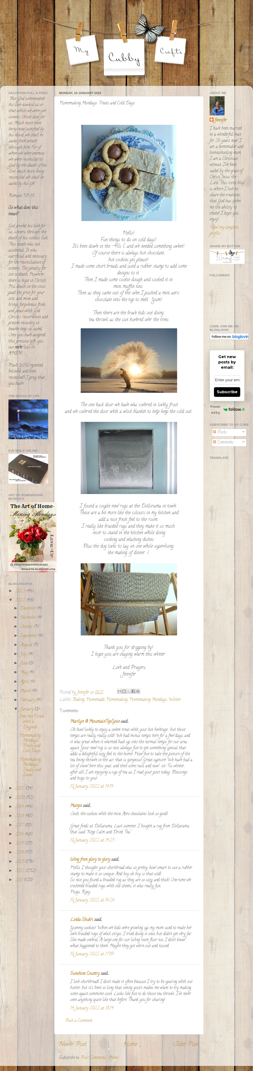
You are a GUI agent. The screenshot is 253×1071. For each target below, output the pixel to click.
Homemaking (116, 700)
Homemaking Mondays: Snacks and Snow (30, 767)
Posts (220, 432)
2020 (20, 798)
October (27, 627)
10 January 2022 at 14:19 (91, 786)
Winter (174, 700)
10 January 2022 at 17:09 (92, 954)
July (24, 654)
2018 (20, 816)
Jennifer (220, 121)
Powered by (227, 409)
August (26, 645)
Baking (78, 700)
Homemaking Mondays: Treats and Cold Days (30, 743)
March (26, 691)
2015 (20, 843)
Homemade (95, 700)
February (28, 700)
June (24, 663)
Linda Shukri (81, 920)
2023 (20, 591)
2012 (20, 871)
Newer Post (73, 1044)
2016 (20, 834)
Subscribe (227, 392)
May (24, 672)
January (27, 709)
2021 (20, 788)
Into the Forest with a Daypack (31, 721)
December (28, 608)
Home (130, 1044)
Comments (223, 442)
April (25, 682)
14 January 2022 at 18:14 (91, 1008)
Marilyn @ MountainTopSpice (95, 721)
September (29, 636)
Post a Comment (78, 1021)
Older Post (186, 1044)
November (28, 618)
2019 (20, 807)
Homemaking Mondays (148, 700)
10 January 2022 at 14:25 (92, 840)
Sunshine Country (85, 973)
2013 (20, 862)
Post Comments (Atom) (100, 1058)
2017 (20, 825)
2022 (21, 600)
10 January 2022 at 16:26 (92, 900)
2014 (20, 852)
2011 (19, 880)
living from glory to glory (90, 859)
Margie (76, 806)
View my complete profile (224, 230)
